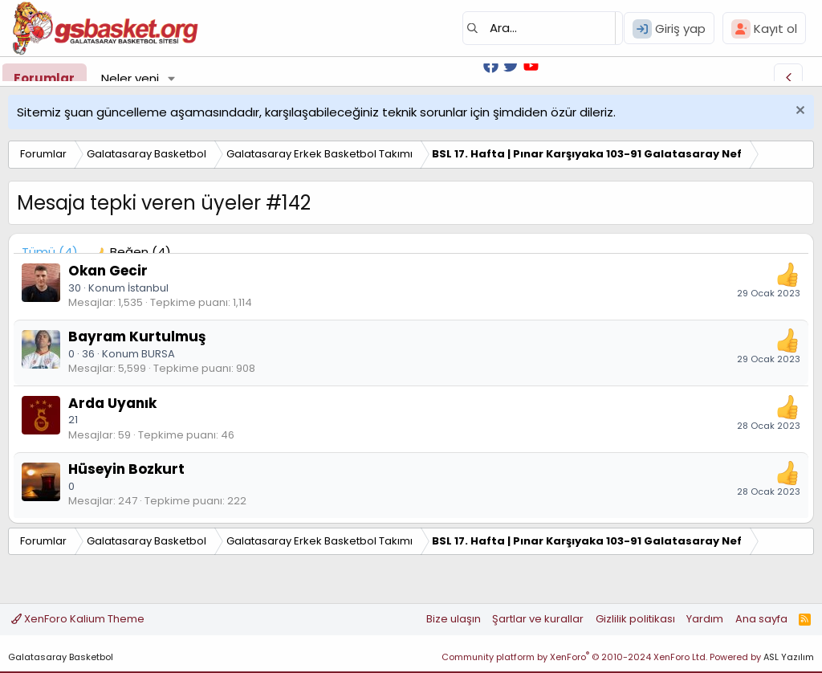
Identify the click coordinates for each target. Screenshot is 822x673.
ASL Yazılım (788, 657)
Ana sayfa (761, 618)
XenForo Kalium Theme (77, 618)
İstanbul (148, 288)
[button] (172, 78)
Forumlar (44, 78)
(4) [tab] (50, 251)
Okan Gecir (108, 270)
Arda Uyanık (112, 403)
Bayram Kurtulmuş (137, 336)
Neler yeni (130, 78)
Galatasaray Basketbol (60, 657)
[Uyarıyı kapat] (798, 112)
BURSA (158, 353)
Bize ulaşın (453, 618)
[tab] (132, 252)
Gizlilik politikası (635, 618)
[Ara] (542, 28)
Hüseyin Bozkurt (126, 469)
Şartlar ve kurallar (538, 618)
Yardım (704, 618)
